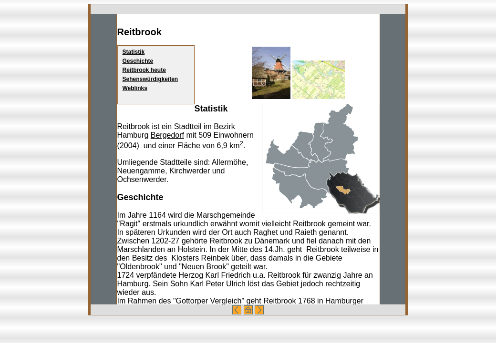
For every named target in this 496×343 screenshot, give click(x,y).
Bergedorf (167, 135)
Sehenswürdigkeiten (150, 79)
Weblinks (135, 88)
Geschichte (138, 61)
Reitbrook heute (144, 70)
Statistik (134, 52)
